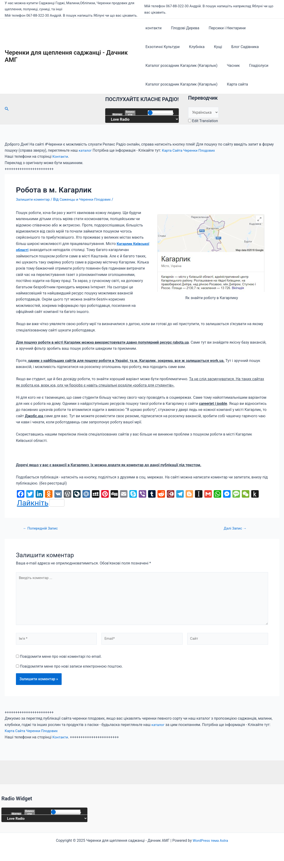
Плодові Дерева (183, 28)
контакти (154, 28)
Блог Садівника (239, 47)
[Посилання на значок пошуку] (7, 109)
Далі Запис (235, 528)
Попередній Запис (41, 528)
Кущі (214, 47)
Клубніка (195, 47)
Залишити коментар (34, 199)
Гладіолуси (255, 65)
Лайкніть (40, 502)
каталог (86, 150)
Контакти (60, 156)
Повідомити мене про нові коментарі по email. (61, 659)
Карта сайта (235, 84)
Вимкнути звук (130, 113)
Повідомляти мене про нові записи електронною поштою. (71, 669)
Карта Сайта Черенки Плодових (191, 150)
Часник (231, 65)
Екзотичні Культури (163, 47)
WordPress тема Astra (210, 840)
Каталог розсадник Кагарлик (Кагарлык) (181, 65)
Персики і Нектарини (223, 28)
